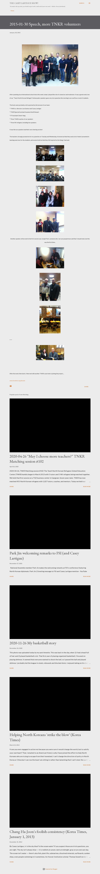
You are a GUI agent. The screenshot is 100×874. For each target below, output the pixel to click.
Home (12, 10)
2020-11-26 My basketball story (33, 642)
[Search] (81, 3)
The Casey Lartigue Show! (24, 3)
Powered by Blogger (50, 869)
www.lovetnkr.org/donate (17, 380)
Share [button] (86, 386)
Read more (87, 486)
